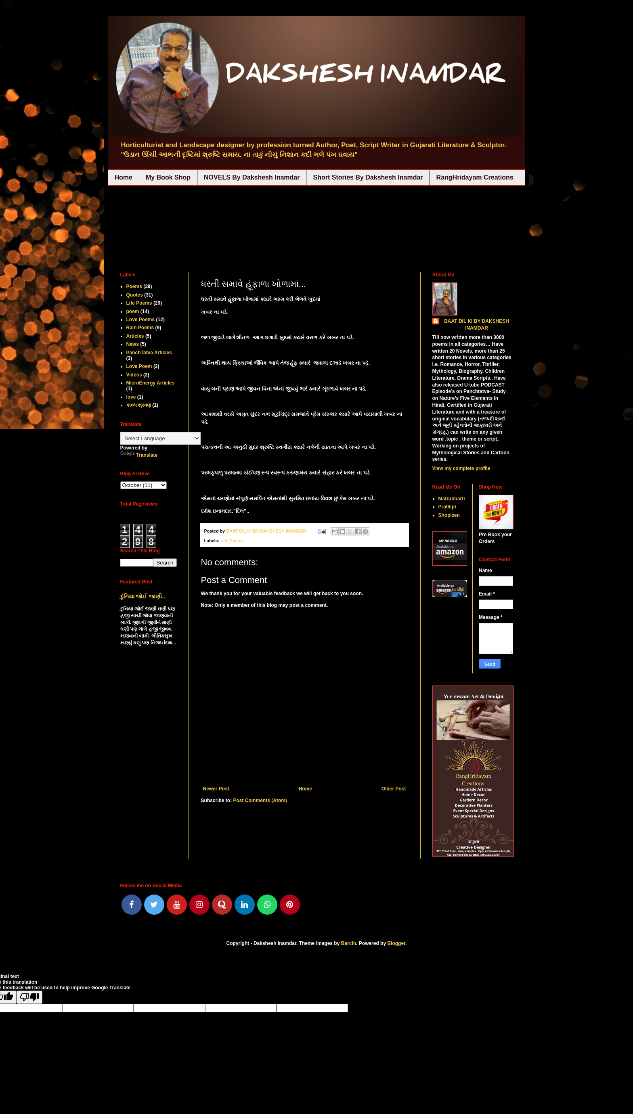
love (131, 397)
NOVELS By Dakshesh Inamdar (252, 177)
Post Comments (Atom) (260, 800)
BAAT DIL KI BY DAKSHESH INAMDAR (476, 324)
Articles (135, 336)
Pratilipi (447, 507)
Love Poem (139, 366)
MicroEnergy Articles (150, 383)
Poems (134, 286)
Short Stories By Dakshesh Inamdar (368, 177)
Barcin (348, 943)
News (132, 344)
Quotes (134, 295)
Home (123, 177)
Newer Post (216, 789)
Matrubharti (451, 499)
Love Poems (140, 319)
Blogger (396, 943)
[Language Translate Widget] (160, 438)
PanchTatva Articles (149, 352)
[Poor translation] (29, 997)
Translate (139, 455)
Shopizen (449, 515)
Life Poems (232, 540)
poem (132, 311)
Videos (134, 375)
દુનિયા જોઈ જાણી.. (143, 596)
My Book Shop (168, 177)
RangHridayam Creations (475, 177)
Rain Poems (140, 327)
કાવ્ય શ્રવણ (138, 405)
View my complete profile (461, 468)
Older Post (393, 789)
